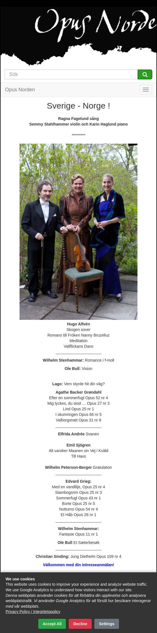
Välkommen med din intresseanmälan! (78, 565)
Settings (106, 624)
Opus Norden (20, 89)
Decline (80, 624)
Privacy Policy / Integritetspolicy (33, 611)
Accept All (52, 624)
